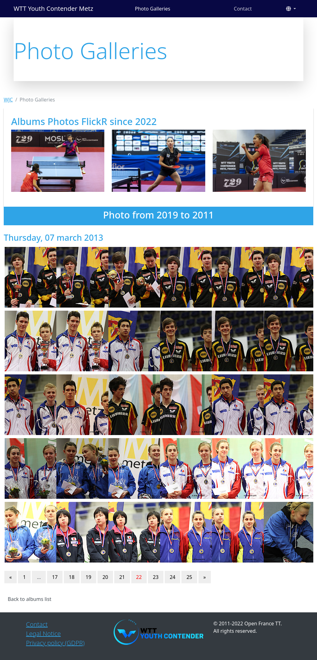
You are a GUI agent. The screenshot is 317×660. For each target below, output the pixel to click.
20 (105, 577)
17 (55, 577)
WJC (8, 99)
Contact (243, 8)
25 (189, 577)
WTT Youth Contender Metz (53, 8)
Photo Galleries (152, 8)
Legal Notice (43, 633)
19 (88, 577)
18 (71, 577)
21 (122, 577)
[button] (291, 8)
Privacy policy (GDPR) (55, 643)
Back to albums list (29, 599)
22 (139, 577)
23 (155, 577)
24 (172, 577)
